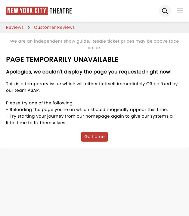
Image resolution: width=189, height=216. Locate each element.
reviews (15, 27)
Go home (94, 137)
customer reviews (54, 27)
